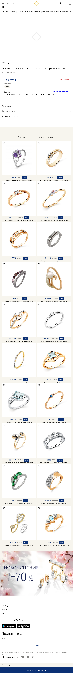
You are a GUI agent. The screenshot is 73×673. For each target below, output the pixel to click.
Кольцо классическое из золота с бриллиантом (19, 220)
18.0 (31, 95)
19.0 (42, 95)
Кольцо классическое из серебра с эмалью (19, 180)
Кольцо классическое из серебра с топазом (54, 382)
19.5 (48, 95)
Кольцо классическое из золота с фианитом (19, 341)
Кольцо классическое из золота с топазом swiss (54, 545)
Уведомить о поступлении (36, 670)
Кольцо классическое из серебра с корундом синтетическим (19, 504)
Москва (8, 3)
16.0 (8, 95)
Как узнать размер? (61, 92)
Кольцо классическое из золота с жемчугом (54, 301)
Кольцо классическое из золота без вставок (19, 261)
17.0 (19, 95)
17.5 (25, 95)
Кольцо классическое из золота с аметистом (54, 220)
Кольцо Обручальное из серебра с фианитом (54, 180)
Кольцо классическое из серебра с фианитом (19, 301)
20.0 (54, 95)
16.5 (13, 95)
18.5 (37, 95)
